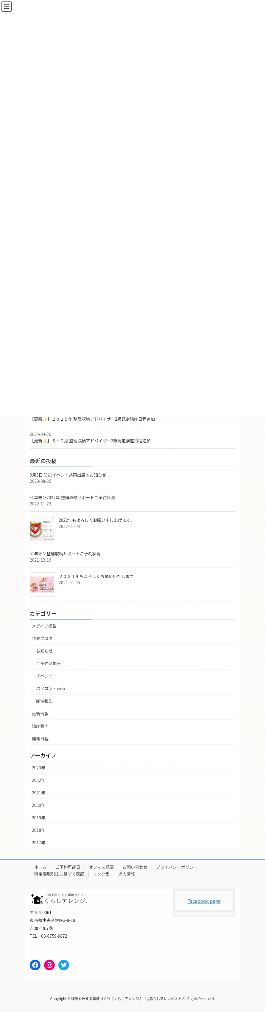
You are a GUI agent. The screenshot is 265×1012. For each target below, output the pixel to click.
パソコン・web (50, 688)
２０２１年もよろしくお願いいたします (96, 576)
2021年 (38, 793)
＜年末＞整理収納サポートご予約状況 (65, 554)
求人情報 (126, 874)
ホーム (40, 867)
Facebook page (204, 900)
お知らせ (44, 651)
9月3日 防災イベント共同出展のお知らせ (68, 475)
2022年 (38, 780)
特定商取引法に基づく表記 (59, 874)
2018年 (38, 830)
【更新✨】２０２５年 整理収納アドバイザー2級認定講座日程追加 (92, 419)
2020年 (38, 805)
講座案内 (40, 726)
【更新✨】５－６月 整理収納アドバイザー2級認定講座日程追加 (90, 441)
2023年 (38, 768)
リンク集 (101, 874)
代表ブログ (42, 638)
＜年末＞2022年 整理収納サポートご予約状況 (72, 497)
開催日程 (40, 738)
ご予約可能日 (48, 663)
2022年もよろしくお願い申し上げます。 (96, 520)
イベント (44, 676)
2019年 (38, 818)
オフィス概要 (101, 867)
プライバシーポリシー (177, 867)
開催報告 (44, 701)
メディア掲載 (44, 626)
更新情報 (40, 713)
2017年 (38, 843)
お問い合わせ (134, 867)
